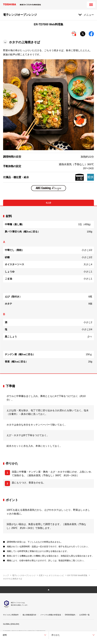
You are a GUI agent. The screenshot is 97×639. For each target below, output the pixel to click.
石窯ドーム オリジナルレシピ (51, 575)
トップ (6, 575)
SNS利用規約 (70, 615)
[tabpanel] (48, 290)
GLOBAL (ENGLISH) (11, 624)
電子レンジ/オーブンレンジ (23, 575)
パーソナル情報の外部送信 (50, 615)
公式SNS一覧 (84, 615)
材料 (5, 635)
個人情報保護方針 (29, 615)
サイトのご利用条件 (11, 615)
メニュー (89, 14)
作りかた (56, 635)
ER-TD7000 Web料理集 (77, 575)
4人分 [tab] (48, 203)
